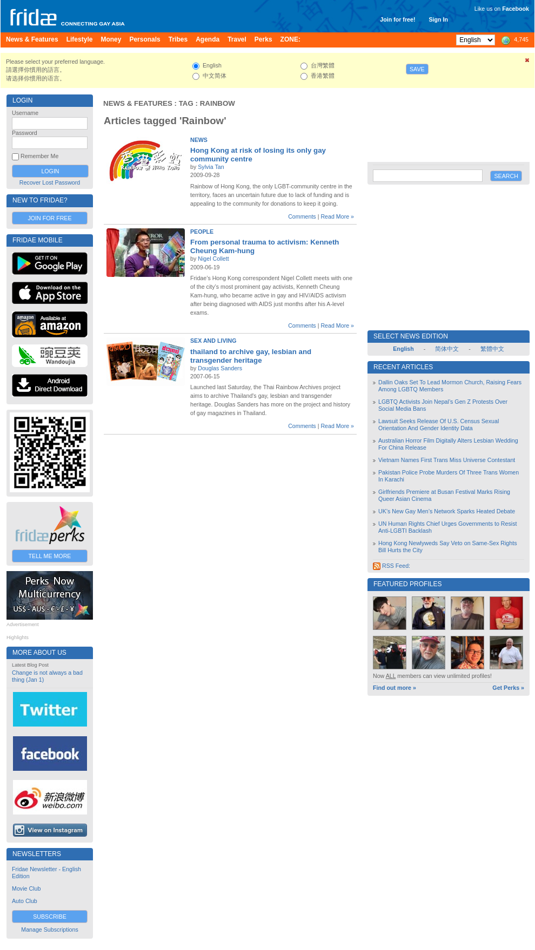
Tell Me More (50, 556)
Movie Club (26, 888)
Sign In (438, 19)
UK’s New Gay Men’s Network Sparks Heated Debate (446, 511)
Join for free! (397, 19)
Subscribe (49, 916)
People (201, 231)
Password (24, 133)
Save (417, 69)
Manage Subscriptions (49, 929)
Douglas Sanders (220, 368)
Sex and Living (213, 340)
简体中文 (447, 348)
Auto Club (24, 901)
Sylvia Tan (211, 167)
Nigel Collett (213, 258)
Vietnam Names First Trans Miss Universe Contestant (446, 460)
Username (25, 113)
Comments (302, 216)
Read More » (337, 216)
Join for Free (49, 218)
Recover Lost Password (50, 182)
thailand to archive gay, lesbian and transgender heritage (250, 356)
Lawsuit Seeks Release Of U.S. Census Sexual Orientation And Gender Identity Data (438, 424)
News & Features (137, 103)
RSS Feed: (391, 565)
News (199, 140)
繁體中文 (492, 348)
